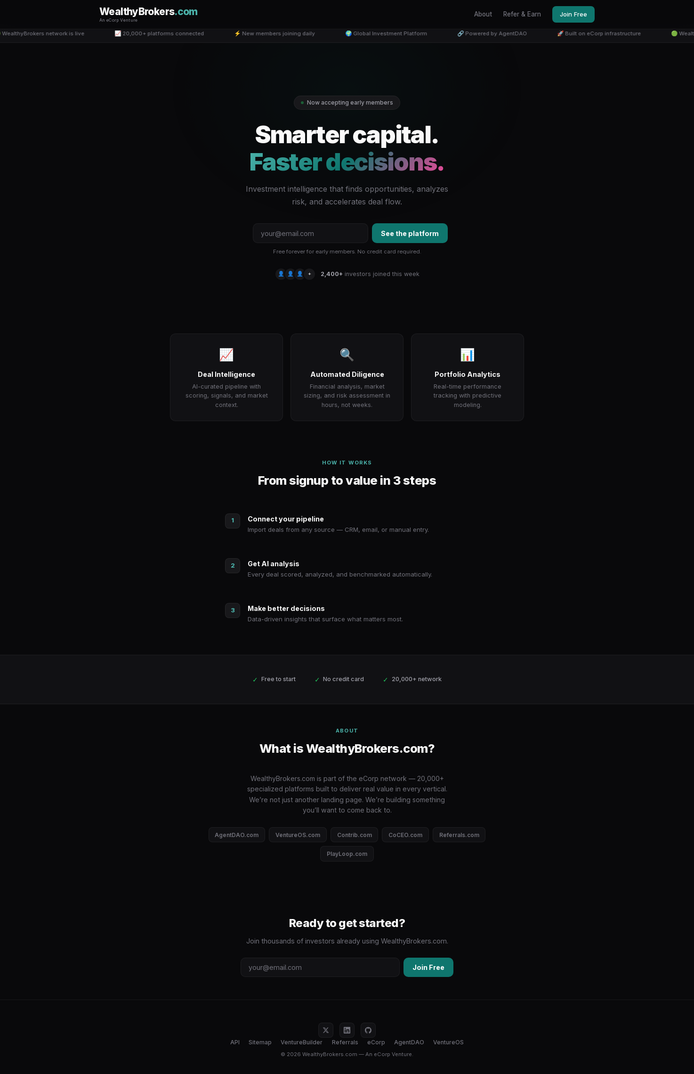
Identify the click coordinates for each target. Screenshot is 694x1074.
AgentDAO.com (236, 834)
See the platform (410, 233)
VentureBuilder (302, 1042)
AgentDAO (409, 1042)
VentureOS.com (297, 834)
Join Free (573, 14)
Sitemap (260, 1042)
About (483, 14)
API (235, 1042)
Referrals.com (459, 834)
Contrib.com (354, 834)
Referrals (345, 1042)
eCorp (376, 1042)
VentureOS (448, 1042)
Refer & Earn (522, 14)
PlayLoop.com (347, 853)
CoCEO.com (405, 834)
